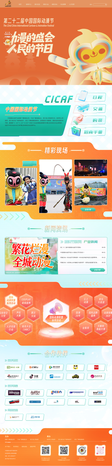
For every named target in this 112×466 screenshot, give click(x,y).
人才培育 (71, 4)
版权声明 (33, 446)
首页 (20, 4)
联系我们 (16, 446)
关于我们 (7, 446)
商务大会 (46, 4)
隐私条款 (24, 446)
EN (91, 4)
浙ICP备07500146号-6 (10, 458)
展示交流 (37, 4)
